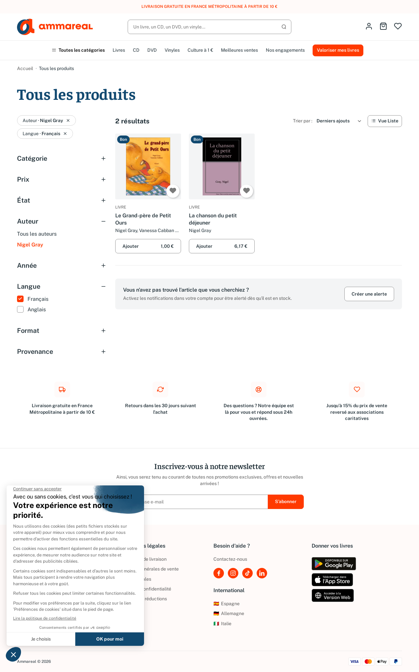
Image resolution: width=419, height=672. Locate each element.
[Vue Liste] (385, 121)
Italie (222, 623)
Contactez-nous (230, 559)
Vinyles (172, 50)
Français (37, 299)
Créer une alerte (369, 294)
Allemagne (228, 613)
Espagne (226, 603)
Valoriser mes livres (338, 50)
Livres (119, 50)
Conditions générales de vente (147, 569)
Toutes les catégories (78, 50)
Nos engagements (285, 50)
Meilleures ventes (239, 50)
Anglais (36, 309)
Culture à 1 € (200, 50)
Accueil (25, 68)
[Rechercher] (209, 27)
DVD (152, 50)
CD (136, 50)
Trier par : (302, 120)
